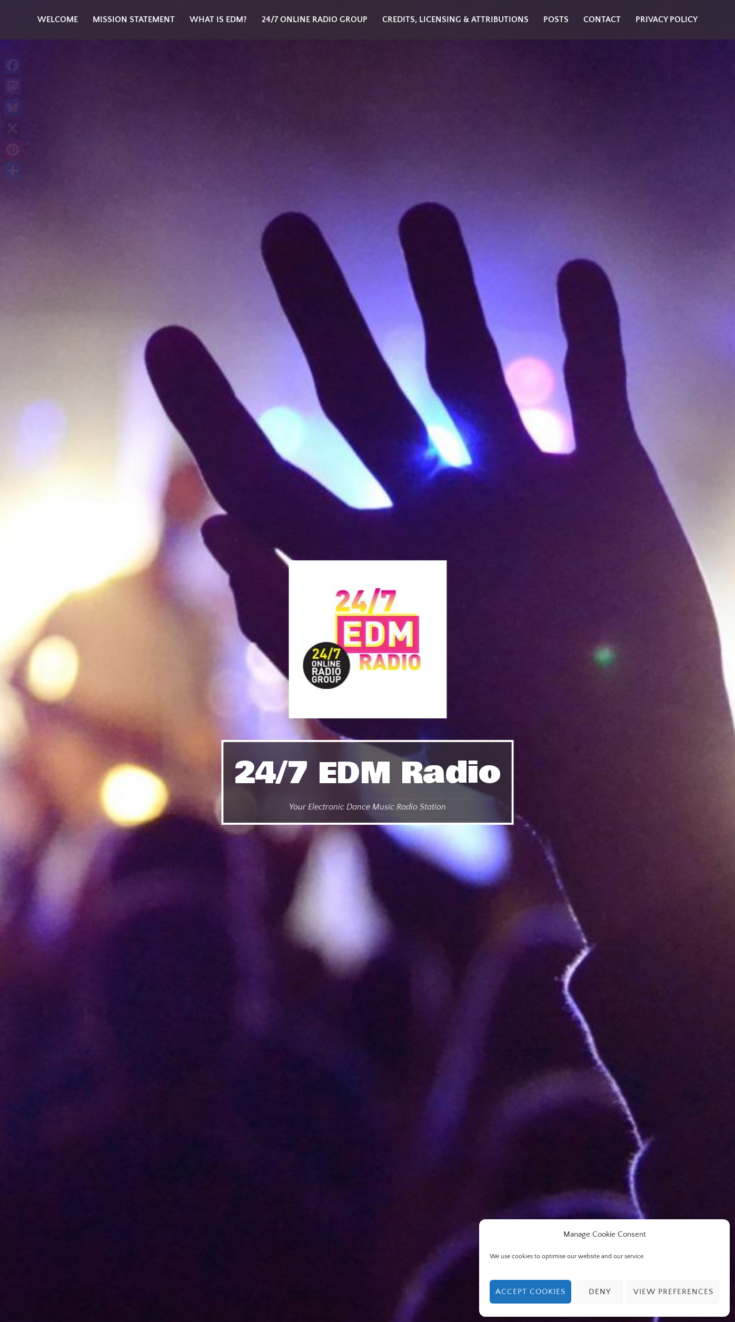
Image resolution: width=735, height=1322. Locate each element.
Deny (600, 1291)
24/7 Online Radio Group (315, 19)
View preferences (673, 1291)
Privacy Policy (666, 19)
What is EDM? (218, 19)
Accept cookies (530, 1291)
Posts (556, 19)
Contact (602, 19)
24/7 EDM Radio (367, 773)
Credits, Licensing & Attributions (455, 19)
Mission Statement (134, 19)
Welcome (57, 19)
